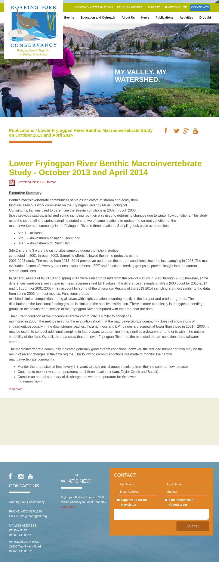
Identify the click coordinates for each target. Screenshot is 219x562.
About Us (128, 17)
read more (16, 385)
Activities (186, 17)
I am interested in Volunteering (179, 502)
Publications (164, 17)
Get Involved (176, 7)
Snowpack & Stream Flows (94, 7)
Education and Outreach (97, 17)
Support (154, 7)
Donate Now (200, 7)
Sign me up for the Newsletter (132, 502)
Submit (193, 526)
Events (69, 17)
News (145, 17)
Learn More (68, 506)
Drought (205, 17)
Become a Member (129, 7)
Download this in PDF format (32, 178)
